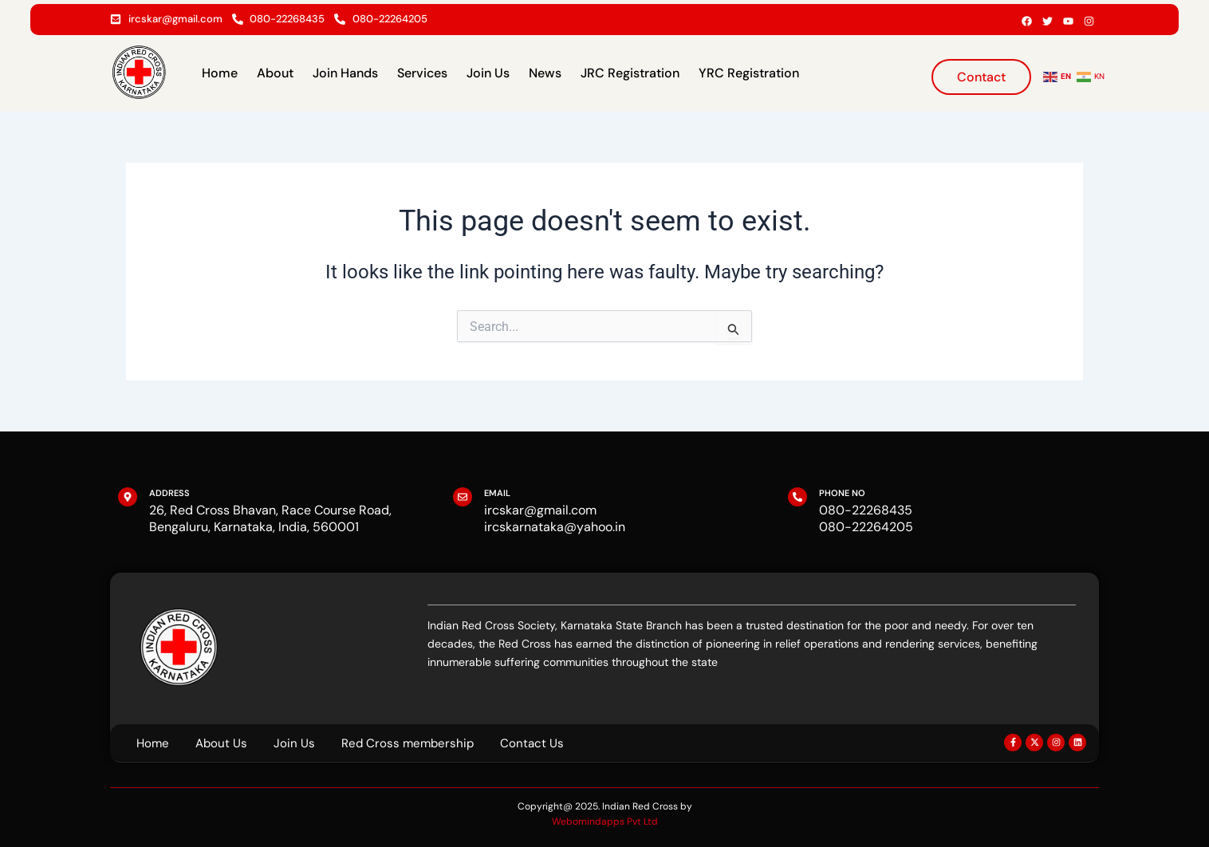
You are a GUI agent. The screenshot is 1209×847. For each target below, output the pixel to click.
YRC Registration (749, 73)
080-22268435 (865, 510)
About (275, 73)
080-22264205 (866, 526)
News (545, 73)
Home (220, 73)
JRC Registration (630, 73)
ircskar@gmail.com (540, 510)
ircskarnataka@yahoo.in (554, 526)
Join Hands (345, 73)
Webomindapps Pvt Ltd (605, 821)
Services (422, 73)
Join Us (488, 73)
